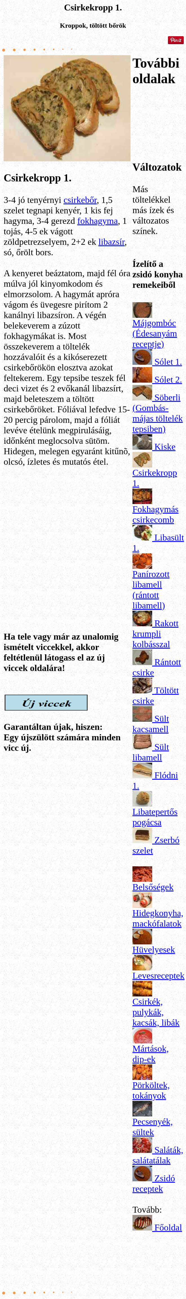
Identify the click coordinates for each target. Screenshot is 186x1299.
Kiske (165, 446)
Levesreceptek (158, 975)
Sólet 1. (168, 362)
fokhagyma (97, 221)
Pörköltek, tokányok (151, 1090)
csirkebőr (80, 200)
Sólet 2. (168, 379)
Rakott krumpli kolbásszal (155, 633)
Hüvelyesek (153, 949)
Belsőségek (153, 887)
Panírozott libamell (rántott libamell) (151, 589)
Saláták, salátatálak (157, 1155)
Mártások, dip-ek (150, 1053)
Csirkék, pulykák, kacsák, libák (156, 1012)
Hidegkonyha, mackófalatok (157, 918)
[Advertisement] (67, 538)
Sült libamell (150, 752)
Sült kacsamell (150, 723)
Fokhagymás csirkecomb (155, 514)
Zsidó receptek (153, 1183)
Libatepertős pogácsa (155, 817)
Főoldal (168, 1227)
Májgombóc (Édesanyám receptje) (154, 333)
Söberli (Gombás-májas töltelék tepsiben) (157, 413)
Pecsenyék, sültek (152, 1126)
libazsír (111, 242)
